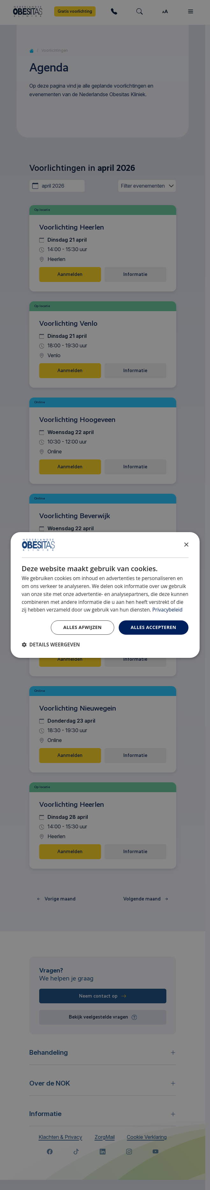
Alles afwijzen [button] (82, 627)
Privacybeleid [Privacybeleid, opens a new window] (167, 609)
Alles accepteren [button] (153, 627)
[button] (51, 644)
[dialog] (105, 595)
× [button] (186, 544)
